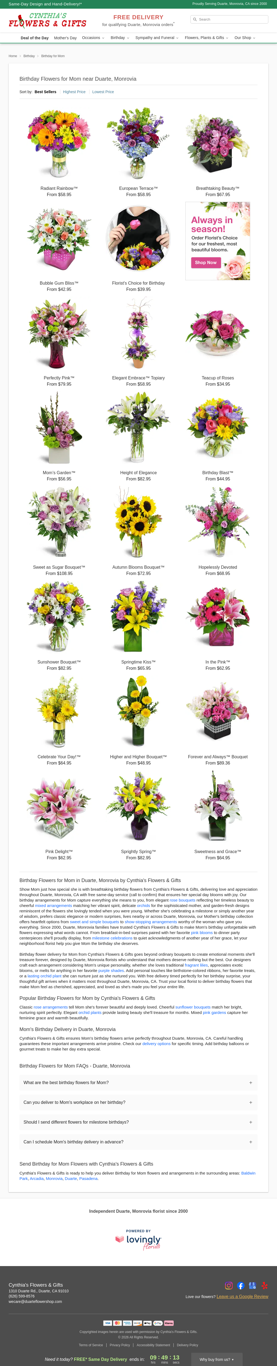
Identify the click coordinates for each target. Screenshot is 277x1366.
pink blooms (202, 932)
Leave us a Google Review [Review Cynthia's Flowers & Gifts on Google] (242, 1296)
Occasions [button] (93, 37)
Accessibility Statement (153, 1345)
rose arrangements (51, 1007)
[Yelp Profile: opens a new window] (264, 1285)
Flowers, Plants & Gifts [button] (207, 37)
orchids (143, 905)
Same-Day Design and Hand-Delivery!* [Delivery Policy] (45, 4)
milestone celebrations (112, 938)
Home (13, 56)
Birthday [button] (120, 37)
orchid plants (89, 1012)
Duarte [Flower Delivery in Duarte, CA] (71, 1178)
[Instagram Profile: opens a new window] (229, 1285)
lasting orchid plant (44, 976)
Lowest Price (103, 92)
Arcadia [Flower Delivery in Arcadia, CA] (37, 1178)
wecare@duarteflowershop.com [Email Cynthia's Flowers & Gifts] (35, 1301)
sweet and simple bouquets (94, 921)
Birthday (29, 56)
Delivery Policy (187, 1345)
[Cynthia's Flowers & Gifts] (48, 21)
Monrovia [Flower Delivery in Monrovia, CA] (54, 1178)
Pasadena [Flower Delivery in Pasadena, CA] (88, 1178)
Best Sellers (45, 92)
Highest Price (74, 92)
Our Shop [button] (245, 37)
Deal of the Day (35, 38)
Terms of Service (91, 1345)
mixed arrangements (53, 905)
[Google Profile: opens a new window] (252, 1285)
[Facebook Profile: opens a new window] (241, 1285)
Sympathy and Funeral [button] (158, 37)
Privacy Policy (120, 1345)
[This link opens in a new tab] (138, 1240)
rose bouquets (182, 900)
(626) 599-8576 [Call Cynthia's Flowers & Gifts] (22, 1296)
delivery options (156, 1043)
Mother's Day (65, 38)
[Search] (229, 19)
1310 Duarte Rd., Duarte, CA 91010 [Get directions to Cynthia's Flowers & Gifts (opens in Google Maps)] (39, 1291)
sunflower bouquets (193, 1007)
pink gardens (214, 1012)
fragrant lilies (196, 965)
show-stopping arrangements (151, 921)
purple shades (111, 970)
